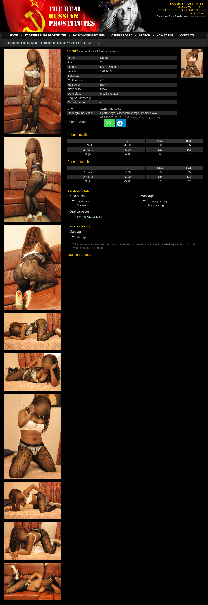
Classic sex (83, 201)
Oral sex (81, 205)
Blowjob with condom (89, 216)
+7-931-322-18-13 (110, 117)
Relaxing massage (158, 201)
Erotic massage (156, 205)
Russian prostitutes (16, 42)
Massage (82, 237)
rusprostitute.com (196, 16)
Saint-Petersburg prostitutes (48, 42)
